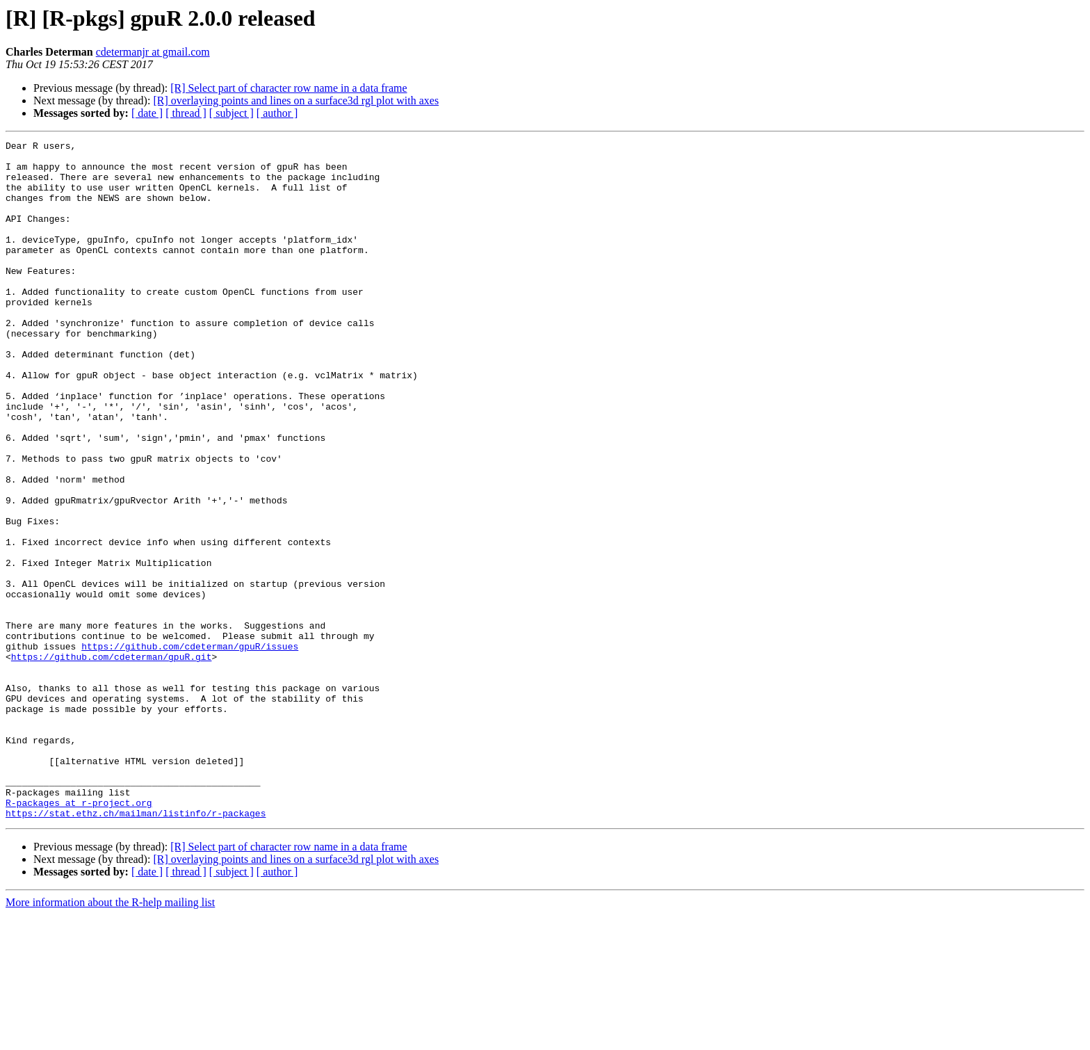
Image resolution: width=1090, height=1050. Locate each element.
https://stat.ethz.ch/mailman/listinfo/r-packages (136, 948)
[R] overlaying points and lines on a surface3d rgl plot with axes (296, 100)
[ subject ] (231, 113)
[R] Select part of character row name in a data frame (288, 88)
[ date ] (147, 113)
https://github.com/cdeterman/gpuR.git (111, 760)
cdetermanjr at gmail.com (153, 52)
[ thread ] (185, 113)
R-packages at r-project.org (79, 936)
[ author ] (277, 113)
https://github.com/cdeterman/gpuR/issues (189, 748)
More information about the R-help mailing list (110, 1038)
